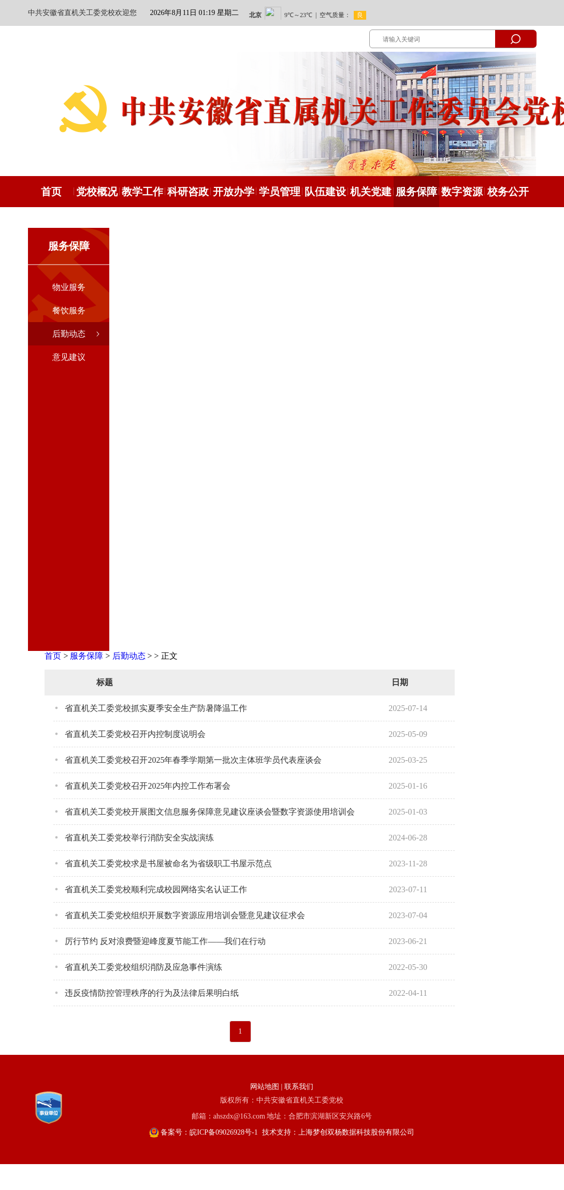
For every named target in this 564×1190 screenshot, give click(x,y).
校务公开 (508, 191)
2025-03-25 (407, 760)
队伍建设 (325, 191)
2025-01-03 (407, 811)
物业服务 (68, 287)
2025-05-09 (407, 734)
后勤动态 (68, 333)
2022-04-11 (408, 993)
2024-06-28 (407, 837)
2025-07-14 (407, 708)
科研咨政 (188, 191)
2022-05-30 (407, 967)
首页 (53, 655)
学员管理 (279, 191)
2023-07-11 (408, 889)
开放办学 (233, 191)
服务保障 (416, 191)
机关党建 (371, 191)
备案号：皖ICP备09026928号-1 (209, 1132)
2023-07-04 (407, 915)
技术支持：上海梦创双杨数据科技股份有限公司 (338, 1132)
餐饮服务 (68, 310)
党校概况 (97, 191)
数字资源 (462, 191)
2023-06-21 (407, 941)
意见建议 (68, 357)
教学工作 (142, 191)
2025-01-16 (407, 785)
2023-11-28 (408, 863)
